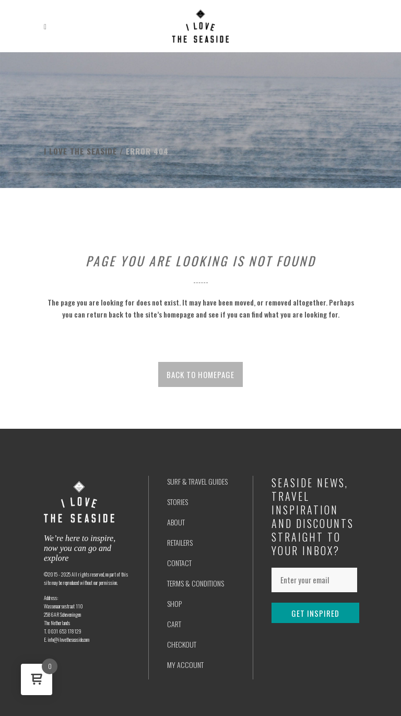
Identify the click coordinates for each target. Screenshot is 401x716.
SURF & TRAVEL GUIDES (197, 481)
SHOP (174, 603)
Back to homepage (200, 374)
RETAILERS (180, 542)
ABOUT (176, 522)
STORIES (177, 501)
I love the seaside (80, 151)
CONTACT (179, 562)
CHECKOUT (181, 644)
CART (174, 623)
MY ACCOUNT (185, 664)
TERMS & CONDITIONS (195, 583)
